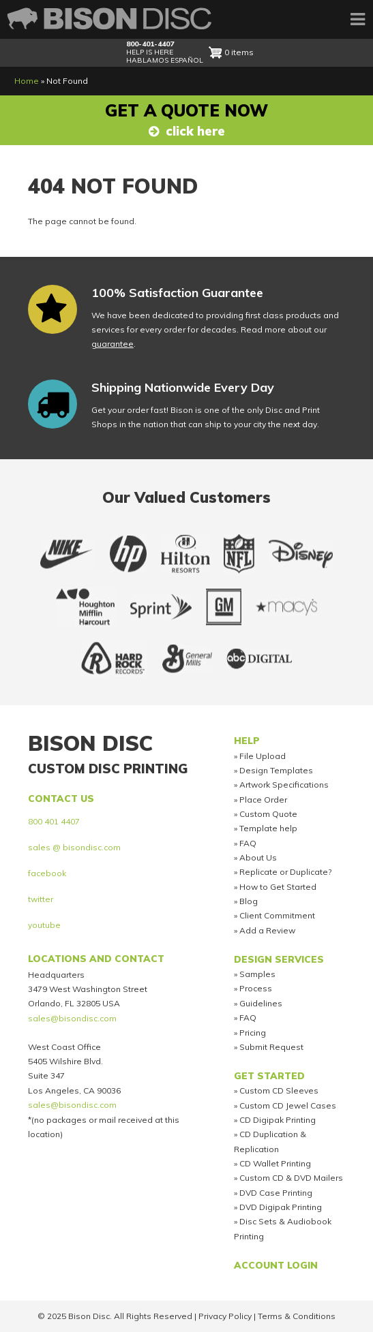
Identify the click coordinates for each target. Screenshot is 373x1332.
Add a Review (267, 930)
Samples (257, 974)
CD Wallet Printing (275, 1163)
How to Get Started (277, 887)
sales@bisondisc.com (72, 1018)
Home (26, 81)
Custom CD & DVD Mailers (291, 1178)
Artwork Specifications (284, 784)
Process (255, 988)
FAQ (247, 843)
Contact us (61, 798)
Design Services (279, 959)
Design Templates (276, 770)
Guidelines (260, 1003)
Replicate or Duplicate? (285, 872)
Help (247, 740)
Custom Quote (268, 814)
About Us (258, 857)
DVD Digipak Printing (280, 1207)
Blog (248, 901)
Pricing (252, 1032)
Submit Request (271, 1047)
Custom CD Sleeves (278, 1090)
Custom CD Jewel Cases (287, 1105)
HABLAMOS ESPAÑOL (164, 60)
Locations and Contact (96, 958)
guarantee (112, 344)
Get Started (269, 1075)
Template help (268, 828)
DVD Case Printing (275, 1193)
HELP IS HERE (149, 52)
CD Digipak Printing (277, 1120)
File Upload (262, 756)
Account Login (276, 1265)
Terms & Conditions (296, 1316)
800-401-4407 (150, 44)
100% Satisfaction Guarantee (177, 292)
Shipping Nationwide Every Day (182, 387)
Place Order (263, 799)
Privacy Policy (225, 1316)
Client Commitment (277, 915)
